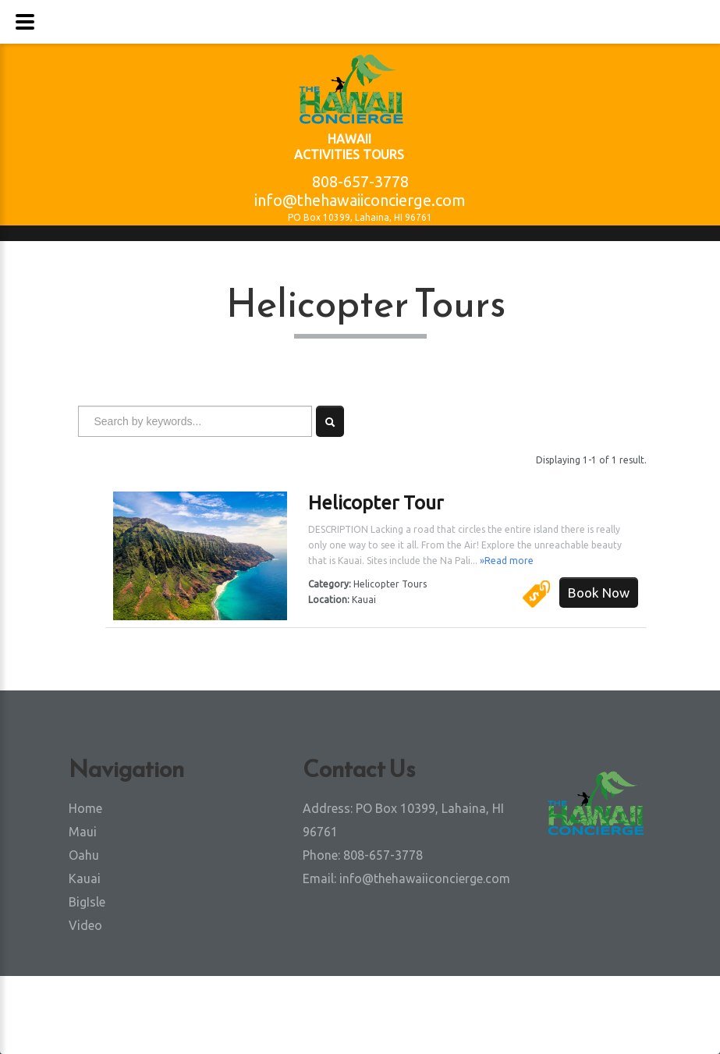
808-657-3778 (360, 181)
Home (85, 808)
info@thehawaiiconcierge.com (360, 200)
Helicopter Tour (375, 502)
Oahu (84, 855)
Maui (83, 832)
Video (85, 925)
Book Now (599, 592)
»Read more (507, 560)
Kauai (85, 878)
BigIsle (87, 902)
